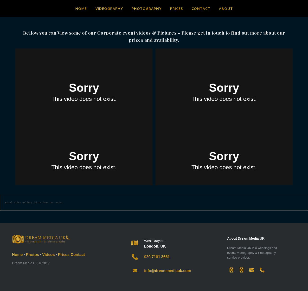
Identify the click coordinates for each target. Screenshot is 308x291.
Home (81, 8)
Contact (201, 8)
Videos (48, 255)
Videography (109, 8)
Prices (176, 8)
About (226, 8)
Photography (146, 8)
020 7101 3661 (157, 257)
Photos (32, 255)
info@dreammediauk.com (167, 271)
